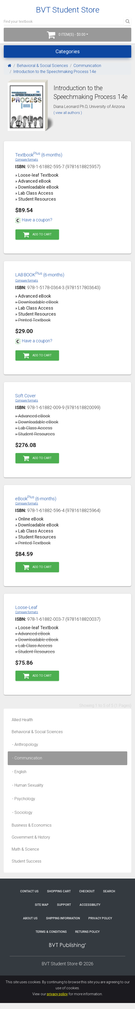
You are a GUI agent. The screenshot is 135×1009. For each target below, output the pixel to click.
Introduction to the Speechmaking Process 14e (54, 71)
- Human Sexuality (26, 785)
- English (17, 771)
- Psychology (22, 798)
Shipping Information (63, 918)
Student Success (26, 861)
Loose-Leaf (26, 607)
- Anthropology (23, 744)
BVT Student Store (67, 9)
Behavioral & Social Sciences (42, 65)
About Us (30, 918)
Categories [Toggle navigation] (68, 51)
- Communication (25, 758)
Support (64, 905)
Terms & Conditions (51, 932)
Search (109, 891)
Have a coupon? (33, 219)
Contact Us (29, 891)
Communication (87, 65)
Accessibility (89, 905)
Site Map (42, 905)
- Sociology (20, 812)
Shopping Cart (59, 891)
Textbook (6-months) (38, 154)
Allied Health (22, 719)
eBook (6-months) (35, 498)
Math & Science (25, 849)
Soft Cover (25, 395)
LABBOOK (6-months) (39, 274)
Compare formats (26, 159)
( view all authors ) (68, 113)
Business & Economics (32, 825)
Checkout (87, 891)
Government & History (31, 837)
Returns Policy (87, 932)
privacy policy (57, 994)
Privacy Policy (100, 918)
